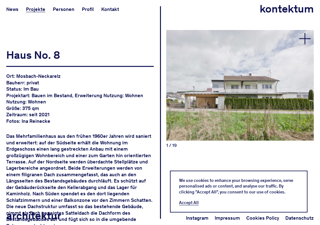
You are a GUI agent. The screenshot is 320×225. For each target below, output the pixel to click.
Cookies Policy (262, 218)
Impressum (227, 218)
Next (277, 74)
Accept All (189, 202)
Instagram (197, 218)
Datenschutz (299, 218)
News (12, 9)
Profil (88, 9)
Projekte (35, 9)
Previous (203, 74)
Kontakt (110, 9)
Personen (63, 9)
